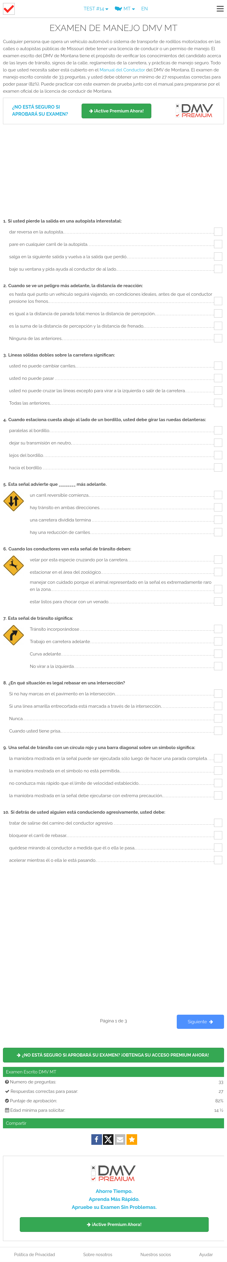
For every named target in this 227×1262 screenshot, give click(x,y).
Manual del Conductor (122, 70)
